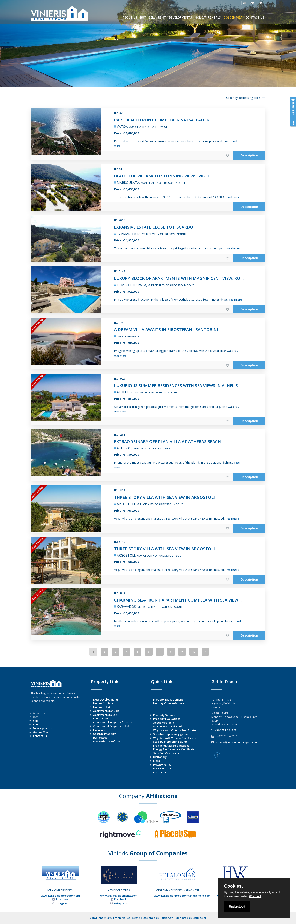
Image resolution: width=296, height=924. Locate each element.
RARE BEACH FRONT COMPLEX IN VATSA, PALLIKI (162, 120)
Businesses (100, 737)
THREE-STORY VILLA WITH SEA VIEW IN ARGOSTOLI (164, 497)
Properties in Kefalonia (108, 741)
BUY (143, 17)
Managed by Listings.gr (191, 918)
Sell (35, 721)
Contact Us (40, 736)
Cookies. (233, 886)
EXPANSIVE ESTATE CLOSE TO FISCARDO (153, 227)
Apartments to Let (105, 715)
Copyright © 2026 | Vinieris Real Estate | (116, 918)
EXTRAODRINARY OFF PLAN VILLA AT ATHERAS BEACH (167, 441)
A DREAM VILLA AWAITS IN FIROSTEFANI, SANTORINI (166, 329)
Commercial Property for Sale (112, 722)
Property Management (168, 699)
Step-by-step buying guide (170, 734)
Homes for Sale (103, 703)
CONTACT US (254, 17)
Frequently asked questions (171, 745)
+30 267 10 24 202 (225, 730)
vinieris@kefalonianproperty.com (237, 742)
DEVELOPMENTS (180, 17)
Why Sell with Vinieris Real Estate (174, 738)
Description (249, 155)
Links (156, 761)
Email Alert (160, 772)
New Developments (105, 699)
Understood (237, 906)
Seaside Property (104, 734)
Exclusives (99, 730)
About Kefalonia (163, 722)
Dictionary (160, 757)
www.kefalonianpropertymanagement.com (182, 895)
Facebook (62, 899)
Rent (36, 724)
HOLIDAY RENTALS (208, 17)
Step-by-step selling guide (170, 742)
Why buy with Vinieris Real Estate (174, 730)
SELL (152, 17)
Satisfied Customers (166, 753)
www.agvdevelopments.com (118, 895)
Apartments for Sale (106, 711)
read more (233, 197)
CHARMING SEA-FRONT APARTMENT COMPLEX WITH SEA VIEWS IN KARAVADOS (193, 600)
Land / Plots (100, 718)
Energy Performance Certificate (174, 749)
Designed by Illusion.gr (158, 918)
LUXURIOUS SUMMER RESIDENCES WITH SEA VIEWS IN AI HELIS (176, 385)
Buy (35, 717)
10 (193, 651)
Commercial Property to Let (111, 726)
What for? (255, 896)
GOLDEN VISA (233, 17)
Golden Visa (41, 732)
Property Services (164, 715)
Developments (42, 728)
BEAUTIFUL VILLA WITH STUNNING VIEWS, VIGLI (161, 176)
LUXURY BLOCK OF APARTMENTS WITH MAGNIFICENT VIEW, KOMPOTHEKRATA (192, 278)
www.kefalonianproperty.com (60, 895)
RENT (162, 17)
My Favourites (162, 768)
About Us (39, 713)
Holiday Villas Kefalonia (168, 703)
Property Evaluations (166, 719)
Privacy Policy (162, 765)
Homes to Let (101, 707)
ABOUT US (130, 17)
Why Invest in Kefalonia (168, 726)
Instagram (61, 903)
